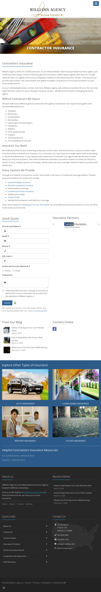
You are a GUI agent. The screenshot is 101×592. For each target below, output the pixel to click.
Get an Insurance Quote (25, 550)
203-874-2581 (63, 535)
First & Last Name (11, 226)
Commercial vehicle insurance (21, 191)
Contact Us (25, 532)
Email (5, 236)
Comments (7, 275)
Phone (6, 246)
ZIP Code (7, 256)
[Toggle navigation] (96, 3)
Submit (7, 302)
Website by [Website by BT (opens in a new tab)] (60, 582)
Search (28, 582)
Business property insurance (20, 185)
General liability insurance (19, 182)
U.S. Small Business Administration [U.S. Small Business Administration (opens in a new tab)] (18, 455)
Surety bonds (14, 197)
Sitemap (29, 504)
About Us (25, 526)
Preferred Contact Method (16, 266)
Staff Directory (25, 562)
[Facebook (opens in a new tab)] (54, 329)
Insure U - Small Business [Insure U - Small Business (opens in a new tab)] (13, 460)
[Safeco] (76, 225)
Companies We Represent (25, 556)
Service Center (25, 538)
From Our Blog (12, 322)
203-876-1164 (63, 539)
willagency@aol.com (66, 544)
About (12, 504)
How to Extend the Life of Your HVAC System (25, 340)
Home (4, 504)
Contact (20, 504)
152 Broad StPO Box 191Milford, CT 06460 (64, 527)
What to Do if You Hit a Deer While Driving (25, 350)
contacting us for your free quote (35, 204)
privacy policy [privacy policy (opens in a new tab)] (41, 311)
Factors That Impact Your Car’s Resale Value (25, 330)
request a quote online (34, 492)
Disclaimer (46, 582)
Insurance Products (25, 544)
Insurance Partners (66, 218)
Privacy (36, 582)
